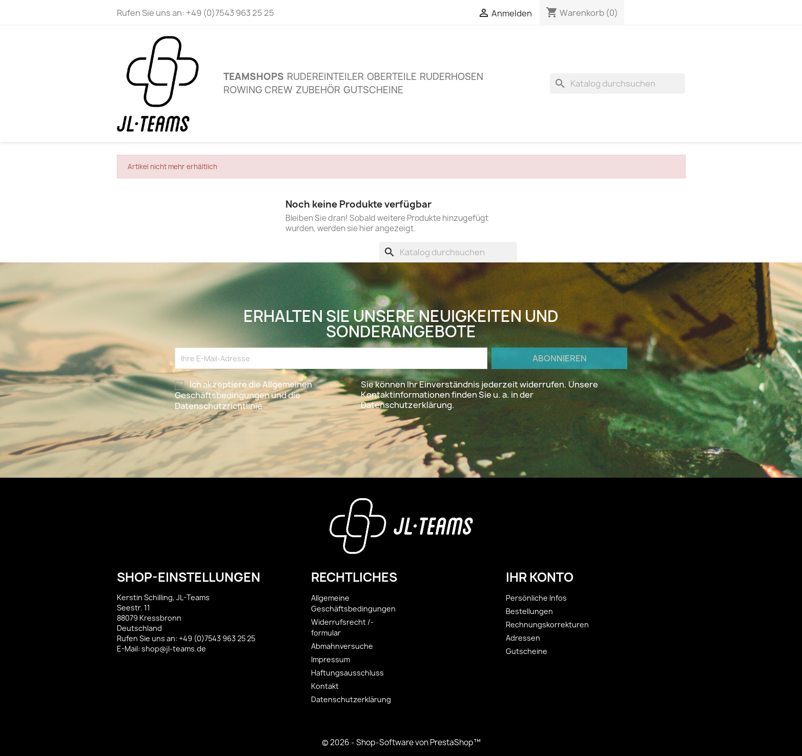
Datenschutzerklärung (351, 699)
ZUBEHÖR (318, 90)
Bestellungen (529, 611)
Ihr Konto (539, 577)
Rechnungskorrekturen (547, 624)
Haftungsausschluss (347, 673)
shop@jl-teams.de (173, 648)
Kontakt (325, 686)
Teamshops (253, 76)
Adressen (523, 638)
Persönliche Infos (536, 598)
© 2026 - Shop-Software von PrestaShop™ (401, 742)
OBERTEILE (392, 76)
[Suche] (617, 83)
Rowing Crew (258, 90)
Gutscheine (373, 90)
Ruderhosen (451, 76)
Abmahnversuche (342, 646)
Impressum (330, 659)
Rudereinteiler (325, 76)
